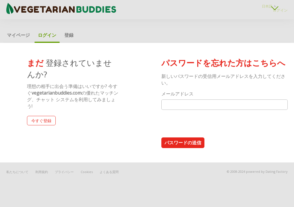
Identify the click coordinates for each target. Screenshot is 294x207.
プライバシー (64, 172)
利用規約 (41, 172)
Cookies (87, 172)
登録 (69, 35)
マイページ (18, 35)
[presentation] (205, 123)
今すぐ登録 (41, 120)
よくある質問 (109, 172)
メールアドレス (177, 94)
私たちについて (17, 172)
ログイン (280, 10)
